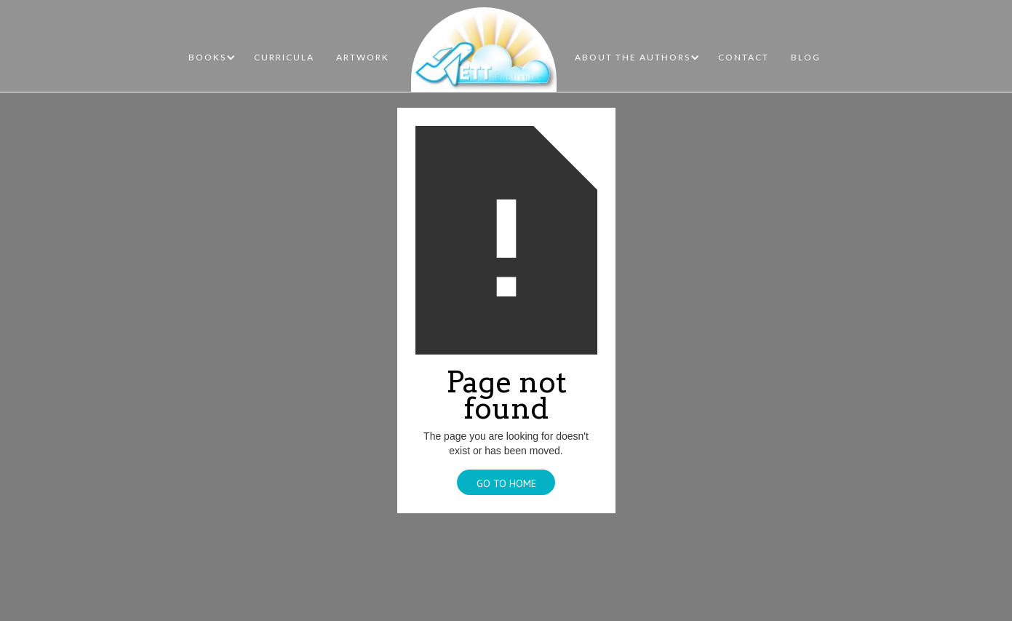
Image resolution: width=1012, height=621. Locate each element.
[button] (212, 57)
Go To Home (506, 483)
